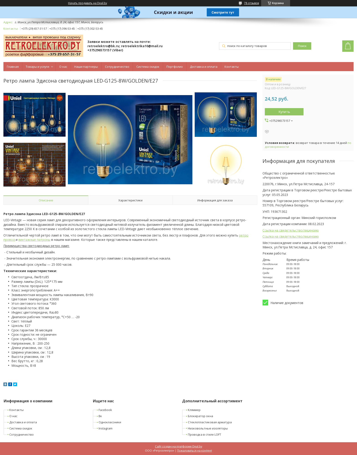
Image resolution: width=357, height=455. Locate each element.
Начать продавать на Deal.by (87, 3)
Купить (284, 111)
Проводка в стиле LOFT (204, 434)
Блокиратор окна (200, 416)
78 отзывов (251, 3)
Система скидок (147, 67)
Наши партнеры (86, 67)
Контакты (231, 67)
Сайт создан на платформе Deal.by (178, 446)
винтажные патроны (34, 239)
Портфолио (174, 67)
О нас (63, 67)
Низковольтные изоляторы (208, 428)
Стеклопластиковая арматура (210, 422)
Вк (100, 416)
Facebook (105, 410)
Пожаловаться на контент (194, 450)
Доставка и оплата (203, 67)
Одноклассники (110, 422)
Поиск (302, 46)
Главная (13, 67)
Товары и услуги (37, 67)
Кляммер (194, 410)
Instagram (105, 428)
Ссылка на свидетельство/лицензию (291, 230)
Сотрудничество (117, 67)
